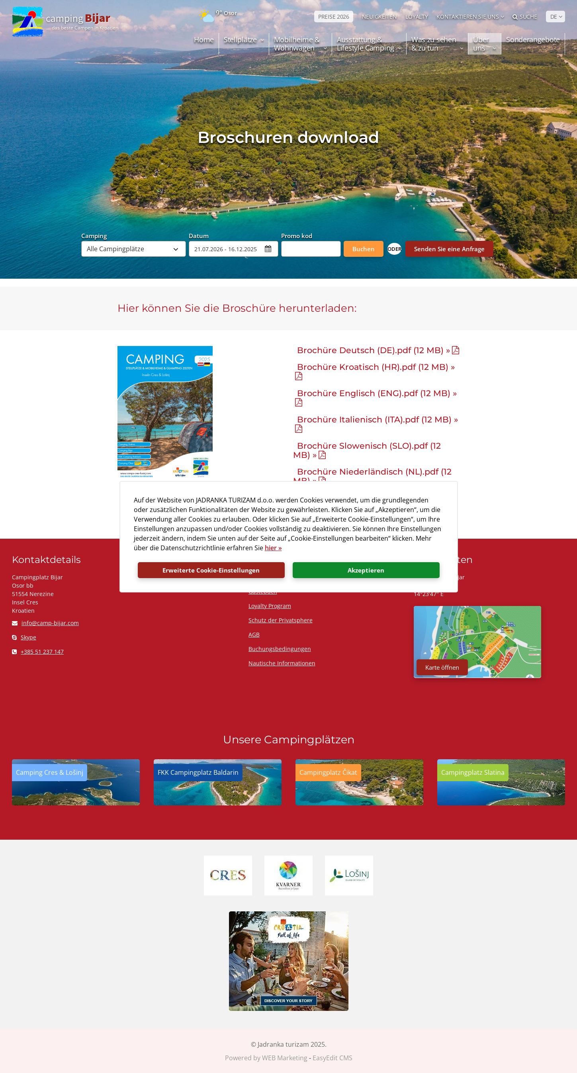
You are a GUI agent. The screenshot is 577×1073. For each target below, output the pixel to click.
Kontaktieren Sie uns (467, 16)
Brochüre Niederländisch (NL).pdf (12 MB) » (372, 476)
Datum (199, 235)
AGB (254, 634)
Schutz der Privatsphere (280, 620)
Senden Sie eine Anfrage (449, 249)
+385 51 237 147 (38, 651)
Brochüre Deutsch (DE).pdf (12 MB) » (373, 350)
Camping (94, 235)
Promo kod (296, 235)
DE (553, 16)
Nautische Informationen (281, 663)
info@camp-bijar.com (45, 623)
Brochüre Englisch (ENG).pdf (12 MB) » (377, 393)
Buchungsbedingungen (279, 649)
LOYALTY (416, 16)
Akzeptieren (366, 570)
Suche (524, 16)
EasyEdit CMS (332, 1057)
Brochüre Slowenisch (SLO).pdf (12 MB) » (367, 450)
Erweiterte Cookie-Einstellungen (211, 570)
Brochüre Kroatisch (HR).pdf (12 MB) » (376, 367)
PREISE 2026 (333, 16)
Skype (24, 637)
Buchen (363, 249)
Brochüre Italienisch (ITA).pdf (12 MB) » (377, 419)
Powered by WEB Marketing (266, 1057)
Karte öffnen (442, 667)
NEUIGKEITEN (379, 16)
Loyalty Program (269, 606)
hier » (273, 547)
